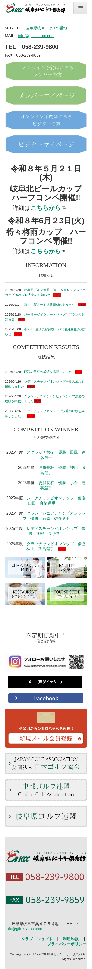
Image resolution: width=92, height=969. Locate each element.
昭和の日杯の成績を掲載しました (48, 372)
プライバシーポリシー (66, 944)
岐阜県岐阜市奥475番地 (46, 28)
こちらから (45, 207)
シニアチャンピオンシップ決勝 (46, 411)
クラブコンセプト (37, 939)
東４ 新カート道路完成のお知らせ (49, 304)
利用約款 (71, 939)
